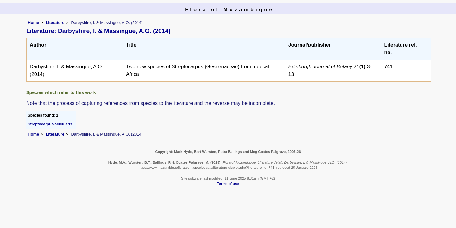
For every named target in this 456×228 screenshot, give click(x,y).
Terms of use (228, 184)
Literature (55, 22)
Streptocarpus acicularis (50, 124)
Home (33, 22)
